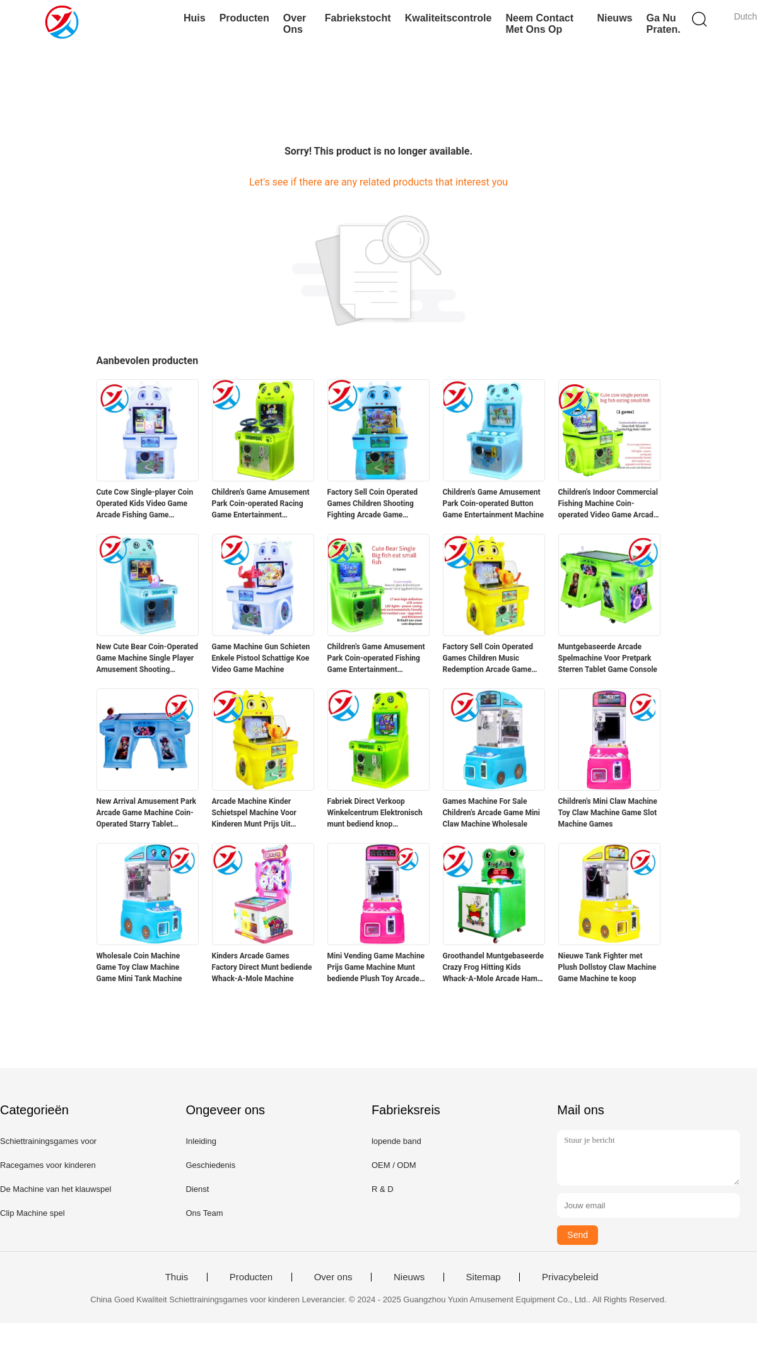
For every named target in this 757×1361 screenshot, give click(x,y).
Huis (195, 18)
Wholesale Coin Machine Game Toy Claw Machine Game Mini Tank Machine (139, 967)
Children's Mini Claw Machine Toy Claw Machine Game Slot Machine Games (607, 812)
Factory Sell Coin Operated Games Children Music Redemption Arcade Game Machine (488, 658)
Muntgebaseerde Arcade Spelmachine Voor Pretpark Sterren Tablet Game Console (607, 658)
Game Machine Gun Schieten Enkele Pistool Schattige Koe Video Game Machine (261, 658)
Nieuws (614, 18)
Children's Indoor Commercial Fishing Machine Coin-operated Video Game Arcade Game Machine (608, 504)
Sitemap (483, 1277)
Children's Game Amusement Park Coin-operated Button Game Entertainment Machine (493, 503)
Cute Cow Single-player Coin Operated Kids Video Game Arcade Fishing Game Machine (145, 504)
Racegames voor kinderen (48, 1165)
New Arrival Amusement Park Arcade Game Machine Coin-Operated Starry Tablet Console (147, 813)
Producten (244, 18)
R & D (383, 1189)
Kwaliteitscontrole (448, 18)
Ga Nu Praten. (663, 24)
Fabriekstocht (358, 18)
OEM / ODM (394, 1165)
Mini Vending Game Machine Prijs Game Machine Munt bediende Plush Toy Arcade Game (376, 968)
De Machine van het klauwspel (55, 1189)
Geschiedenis (210, 1165)
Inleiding (200, 1141)
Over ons (294, 24)
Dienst (197, 1189)
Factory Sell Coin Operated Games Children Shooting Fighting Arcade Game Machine (372, 504)
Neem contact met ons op (539, 24)
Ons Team (204, 1213)
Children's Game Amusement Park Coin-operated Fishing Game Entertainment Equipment (376, 658)
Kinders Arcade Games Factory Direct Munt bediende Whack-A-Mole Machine (262, 967)
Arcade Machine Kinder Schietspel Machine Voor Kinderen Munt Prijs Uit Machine (254, 813)
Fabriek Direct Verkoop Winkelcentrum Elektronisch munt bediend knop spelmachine (375, 813)
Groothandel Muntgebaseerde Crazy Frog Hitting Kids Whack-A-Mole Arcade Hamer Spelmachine (493, 968)
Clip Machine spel (32, 1213)
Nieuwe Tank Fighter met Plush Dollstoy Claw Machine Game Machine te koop (607, 967)
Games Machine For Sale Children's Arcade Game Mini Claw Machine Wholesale (492, 812)
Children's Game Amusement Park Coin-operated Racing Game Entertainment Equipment (261, 504)
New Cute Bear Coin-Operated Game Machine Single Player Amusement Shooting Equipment (147, 658)
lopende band (396, 1141)
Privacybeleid (570, 1277)
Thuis (177, 1277)
